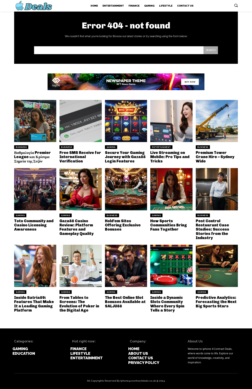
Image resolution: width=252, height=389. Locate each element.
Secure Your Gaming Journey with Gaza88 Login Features (125, 156)
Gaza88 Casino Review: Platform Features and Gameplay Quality (76, 227)
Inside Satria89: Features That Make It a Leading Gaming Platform (34, 304)
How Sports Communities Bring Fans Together (168, 225)
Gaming (111, 147)
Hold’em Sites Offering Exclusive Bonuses (123, 225)
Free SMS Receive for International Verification (80, 156)
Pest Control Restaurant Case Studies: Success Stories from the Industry (212, 229)
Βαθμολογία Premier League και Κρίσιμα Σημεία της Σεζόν (32, 156)
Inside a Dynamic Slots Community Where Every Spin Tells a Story (167, 304)
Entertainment (161, 147)
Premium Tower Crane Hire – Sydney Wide (215, 156)
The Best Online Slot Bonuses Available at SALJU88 (125, 301)
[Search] (210, 50)
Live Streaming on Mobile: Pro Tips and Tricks (169, 156)
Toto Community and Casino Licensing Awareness (34, 225)
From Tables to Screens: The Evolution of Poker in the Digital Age (79, 304)
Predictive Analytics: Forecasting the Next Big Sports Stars (216, 301)
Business (21, 147)
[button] (236, 5)
